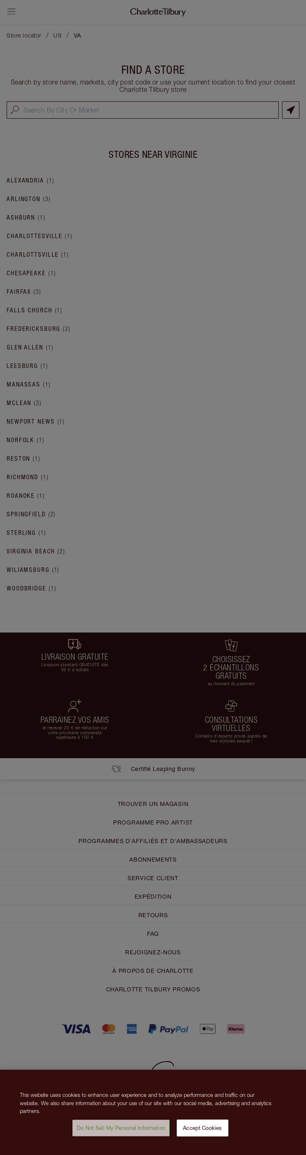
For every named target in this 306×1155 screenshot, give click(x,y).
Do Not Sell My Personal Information (121, 1131)
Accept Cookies (202, 1131)
